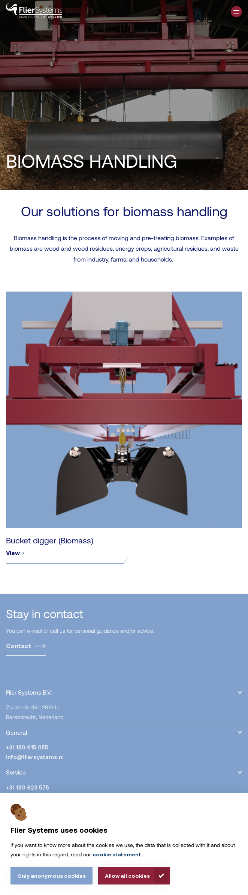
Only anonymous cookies (51, 875)
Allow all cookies (127, 875)
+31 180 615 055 (27, 747)
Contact (18, 645)
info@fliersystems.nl (35, 757)
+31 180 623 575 (27, 787)
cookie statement (117, 854)
